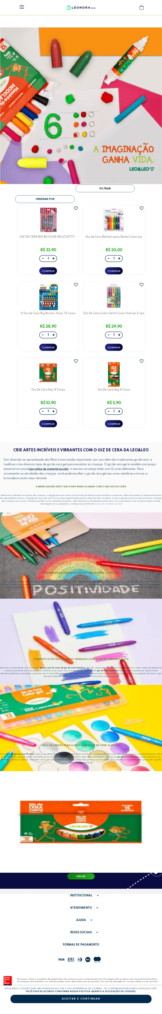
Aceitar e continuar (81, 999)
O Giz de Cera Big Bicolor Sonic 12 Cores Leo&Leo (48, 313)
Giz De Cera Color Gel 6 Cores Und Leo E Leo (113, 313)
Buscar (134, 7)
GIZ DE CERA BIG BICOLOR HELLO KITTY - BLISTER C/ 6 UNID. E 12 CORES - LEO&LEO (48, 237)
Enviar (81, 877)
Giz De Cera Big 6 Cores (114, 389)
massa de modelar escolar (108, 504)
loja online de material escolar (49, 469)
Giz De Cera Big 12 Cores (48, 389)
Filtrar (105, 188)
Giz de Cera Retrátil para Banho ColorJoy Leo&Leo (113, 237)
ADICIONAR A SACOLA (48, 270)
